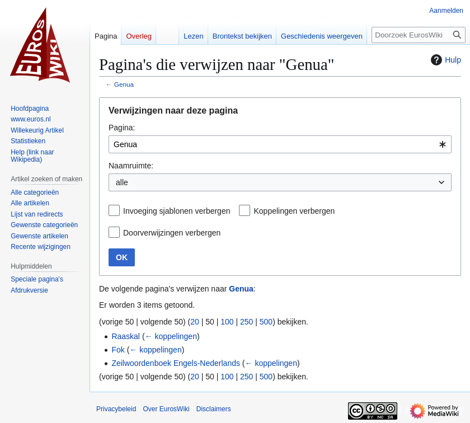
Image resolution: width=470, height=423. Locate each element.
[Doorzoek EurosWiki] (419, 35)
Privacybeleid (116, 409)
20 (194, 321)
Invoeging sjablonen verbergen (176, 210)
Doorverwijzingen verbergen (171, 232)
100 (226, 321)
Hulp (444, 59)
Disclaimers (213, 409)
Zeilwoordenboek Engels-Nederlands (175, 363)
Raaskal (125, 336)
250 (246, 321)
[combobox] (280, 144)
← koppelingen (171, 336)
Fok (117, 349)
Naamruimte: (131, 165)
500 (266, 321)
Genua (124, 84)
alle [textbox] (122, 182)
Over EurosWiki (166, 409)
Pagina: (122, 127)
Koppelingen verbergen (294, 210)
